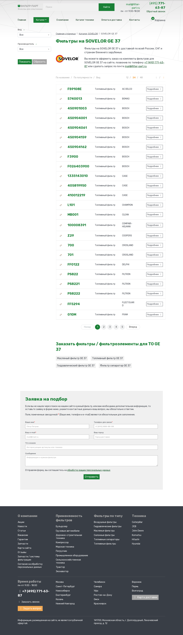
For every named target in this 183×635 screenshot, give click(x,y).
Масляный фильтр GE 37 (72, 358)
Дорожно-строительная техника (69, 537)
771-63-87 (157, 5)
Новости (22, 526)
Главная (22, 20)
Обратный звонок (156, 11)
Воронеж (136, 582)
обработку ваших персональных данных (88, 470)
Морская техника (65, 546)
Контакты (134, 20)
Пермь (135, 586)
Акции (21, 522)
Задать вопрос (30, 608)
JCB (134, 526)
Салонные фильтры (104, 535)
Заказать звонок (28, 602)
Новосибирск (63, 590)
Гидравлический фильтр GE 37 (76, 365)
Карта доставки (145, 597)
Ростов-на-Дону (103, 595)
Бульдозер (61, 526)
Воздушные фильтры (105, 522)
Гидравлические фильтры (107, 526)
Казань (59, 599)
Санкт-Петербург (65, 586)
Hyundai (136, 543)
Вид (98, 77)
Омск (96, 599)
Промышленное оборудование (72, 555)
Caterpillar (137, 522)
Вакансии (23, 535)
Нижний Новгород (65, 603)
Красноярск (100, 603)
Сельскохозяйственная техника (68, 561)
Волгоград (137, 590)
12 (127, 77)
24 (134, 77)
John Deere (138, 530)
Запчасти (23, 543)
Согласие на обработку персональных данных (30, 565)
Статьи (22, 530)
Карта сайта (24, 548)
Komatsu (136, 535)
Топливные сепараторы (106, 539)
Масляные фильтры (104, 530)
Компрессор (62, 542)
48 (141, 77)
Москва (60, 582)
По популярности (83, 77)
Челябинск (99, 582)
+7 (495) (33, 593)
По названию (63, 77)
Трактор (60, 567)
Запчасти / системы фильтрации (29, 558)
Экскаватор (62, 571)
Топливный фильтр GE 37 (107, 358)
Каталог (41, 20)
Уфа (96, 590)
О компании (62, 20)
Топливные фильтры (105, 543)
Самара (98, 586)
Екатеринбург (63, 595)
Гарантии (23, 539)
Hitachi (135, 539)
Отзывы (22, 552)
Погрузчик (61, 551)
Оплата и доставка (111, 20)
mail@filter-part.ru (133, 6)
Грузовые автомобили (67, 531)
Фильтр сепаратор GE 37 (115, 365)
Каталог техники (85, 20)
